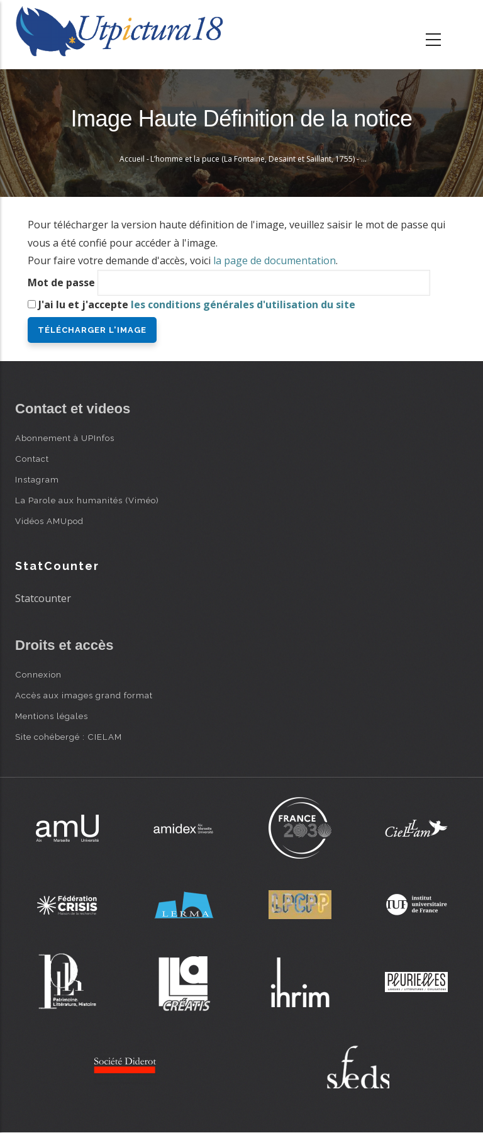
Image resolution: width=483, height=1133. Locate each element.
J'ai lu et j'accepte (196, 304)
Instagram (37, 479)
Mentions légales (51, 716)
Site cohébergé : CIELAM (68, 737)
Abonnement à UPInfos (64, 438)
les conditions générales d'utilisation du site (243, 304)
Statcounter (43, 598)
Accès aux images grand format (84, 695)
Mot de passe (61, 282)
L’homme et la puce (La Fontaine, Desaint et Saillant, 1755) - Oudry (267, 158)
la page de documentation (274, 260)
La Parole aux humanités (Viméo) (87, 500)
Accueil (132, 158)
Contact (32, 459)
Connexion (38, 674)
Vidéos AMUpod (49, 521)
